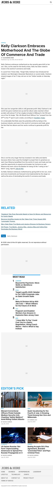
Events (26, 474)
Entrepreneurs (24, 471)
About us (4, 478)
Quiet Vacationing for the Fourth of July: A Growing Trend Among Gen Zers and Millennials (39, 414)
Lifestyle (3, 42)
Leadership (18, 280)
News (17, 318)
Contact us (15, 478)
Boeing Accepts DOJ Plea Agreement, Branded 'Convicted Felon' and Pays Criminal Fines (39, 450)
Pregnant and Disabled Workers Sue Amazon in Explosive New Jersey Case (27, 313)
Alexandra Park (8, 57)
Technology (4, 444)
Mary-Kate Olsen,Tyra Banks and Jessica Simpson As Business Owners (26, 224)
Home (3, 471)
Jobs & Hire (19, 169)
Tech (17, 299)
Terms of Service (7, 480)
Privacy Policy (28, 478)
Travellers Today (39, 118)
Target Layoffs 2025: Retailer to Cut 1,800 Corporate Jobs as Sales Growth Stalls (28, 294)
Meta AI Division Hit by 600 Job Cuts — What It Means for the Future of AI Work (27, 304)
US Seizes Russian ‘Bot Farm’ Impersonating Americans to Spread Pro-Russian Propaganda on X (12, 450)
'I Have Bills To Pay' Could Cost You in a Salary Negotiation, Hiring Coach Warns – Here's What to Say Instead (27, 324)
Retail (17, 290)
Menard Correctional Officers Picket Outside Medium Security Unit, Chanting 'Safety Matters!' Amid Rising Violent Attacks (12, 415)
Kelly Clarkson (12, 236)
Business (30, 444)
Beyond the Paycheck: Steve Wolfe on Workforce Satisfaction (27, 285)
